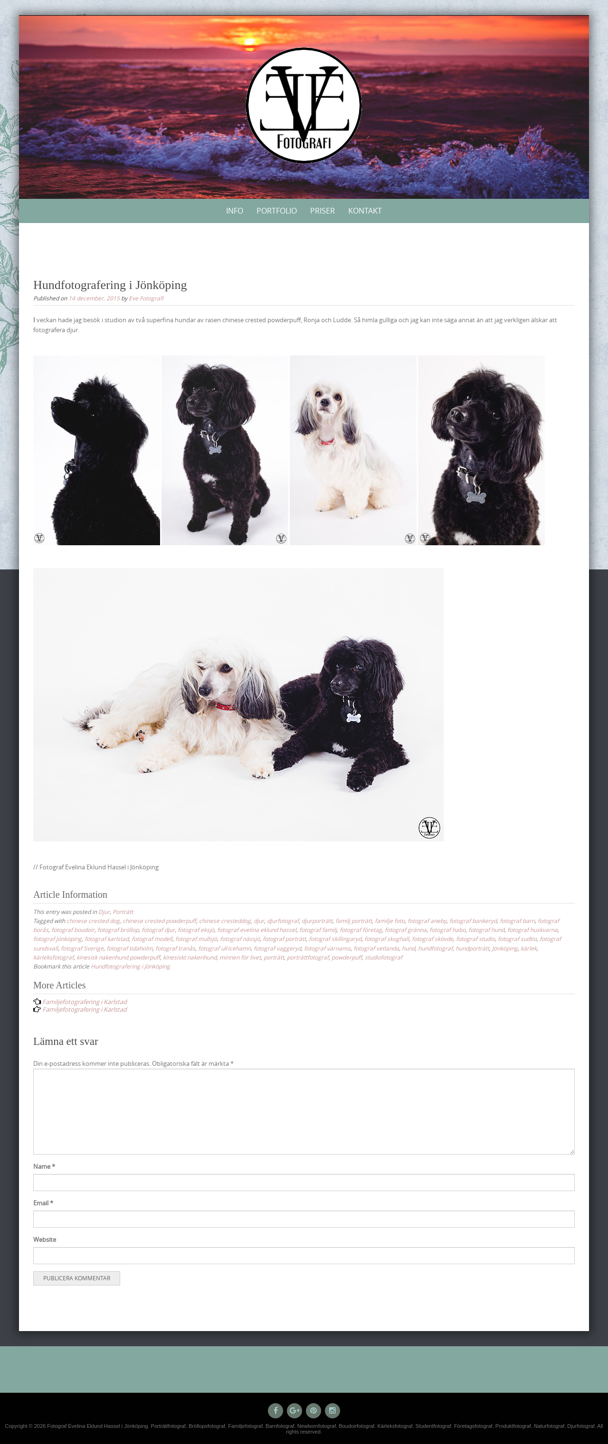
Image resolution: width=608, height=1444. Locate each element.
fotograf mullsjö (196, 938)
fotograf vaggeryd (277, 948)
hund (408, 948)
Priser (322, 210)
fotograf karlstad (107, 938)
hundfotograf (435, 948)
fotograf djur (158, 929)
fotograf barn (517, 920)
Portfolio (276, 210)
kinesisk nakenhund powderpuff (118, 957)
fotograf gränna (406, 929)
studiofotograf (383, 957)
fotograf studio (475, 938)
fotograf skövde (432, 938)
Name (44, 1166)
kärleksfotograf (53, 957)
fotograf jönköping (57, 938)
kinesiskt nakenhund (190, 957)
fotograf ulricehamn (224, 948)
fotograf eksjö (196, 929)
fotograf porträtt (284, 938)
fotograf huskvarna (532, 929)
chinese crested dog (93, 920)
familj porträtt (353, 920)
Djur (104, 911)
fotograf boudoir (73, 929)
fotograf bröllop (118, 929)
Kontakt (365, 210)
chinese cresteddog (225, 920)
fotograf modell (152, 938)
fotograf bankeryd (473, 920)
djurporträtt (317, 920)
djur (259, 920)
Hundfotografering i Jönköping (130, 966)
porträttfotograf (308, 957)
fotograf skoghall (386, 938)
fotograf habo (447, 929)
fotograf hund (486, 929)
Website (44, 1239)
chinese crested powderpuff (159, 920)
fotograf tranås (175, 948)
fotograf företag (361, 929)
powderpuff (347, 957)
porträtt (274, 957)
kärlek (529, 948)
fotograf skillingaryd (335, 938)
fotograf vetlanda (376, 948)
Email (43, 1203)
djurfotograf (283, 920)
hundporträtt (472, 948)
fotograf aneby (427, 920)
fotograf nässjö (240, 938)
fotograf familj (318, 929)
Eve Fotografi (146, 298)
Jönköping (505, 948)
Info (234, 210)
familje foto (390, 920)
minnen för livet (240, 957)
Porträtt (123, 911)
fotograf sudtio (517, 938)
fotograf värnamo (327, 948)
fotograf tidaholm (129, 948)
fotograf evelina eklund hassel (256, 929)
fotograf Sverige (82, 948)
